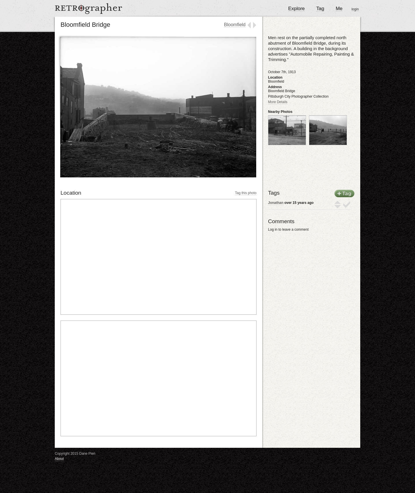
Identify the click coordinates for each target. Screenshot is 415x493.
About (59, 459)
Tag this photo (245, 193)
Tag (320, 8)
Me (339, 8)
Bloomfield (235, 24)
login (355, 9)
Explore (296, 8)
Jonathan (275, 203)
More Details (277, 102)
